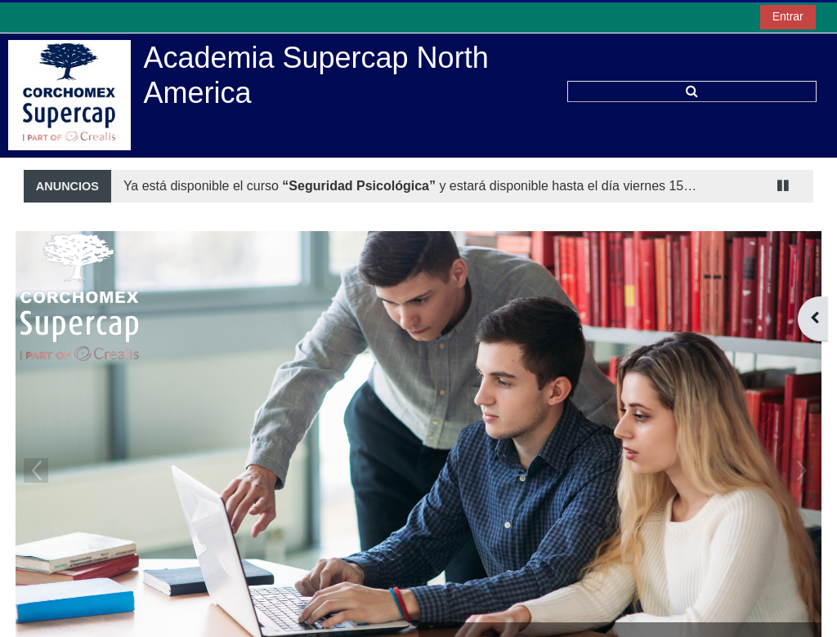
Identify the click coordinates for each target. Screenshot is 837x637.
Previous (36, 470)
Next (801, 470)
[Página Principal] (69, 94)
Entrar (787, 16)
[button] (692, 91)
